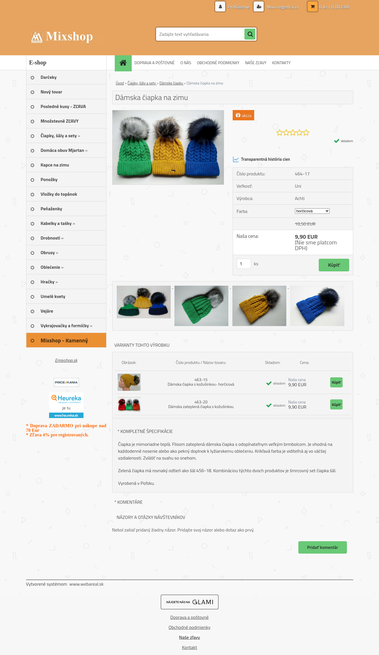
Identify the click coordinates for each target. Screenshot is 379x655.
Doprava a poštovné (189, 617)
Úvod (120, 83)
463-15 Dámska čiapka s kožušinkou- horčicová (201, 381)
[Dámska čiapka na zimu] (168, 112)
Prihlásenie (239, 6)
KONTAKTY (281, 63)
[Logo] (65, 34)
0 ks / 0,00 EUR (334, 6)
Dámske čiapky (172, 83)
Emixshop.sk (66, 360)
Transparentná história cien (261, 159)
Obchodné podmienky (190, 627)
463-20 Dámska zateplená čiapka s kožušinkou (201, 404)
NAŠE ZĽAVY (255, 63)
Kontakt (189, 647)
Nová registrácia (281, 6)
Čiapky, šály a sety (142, 83)
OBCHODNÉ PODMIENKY (218, 63)
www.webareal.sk (86, 584)
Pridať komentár (322, 547)
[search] (250, 34)
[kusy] (244, 264)
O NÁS (185, 63)
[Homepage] (125, 62)
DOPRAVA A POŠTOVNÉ (155, 63)
